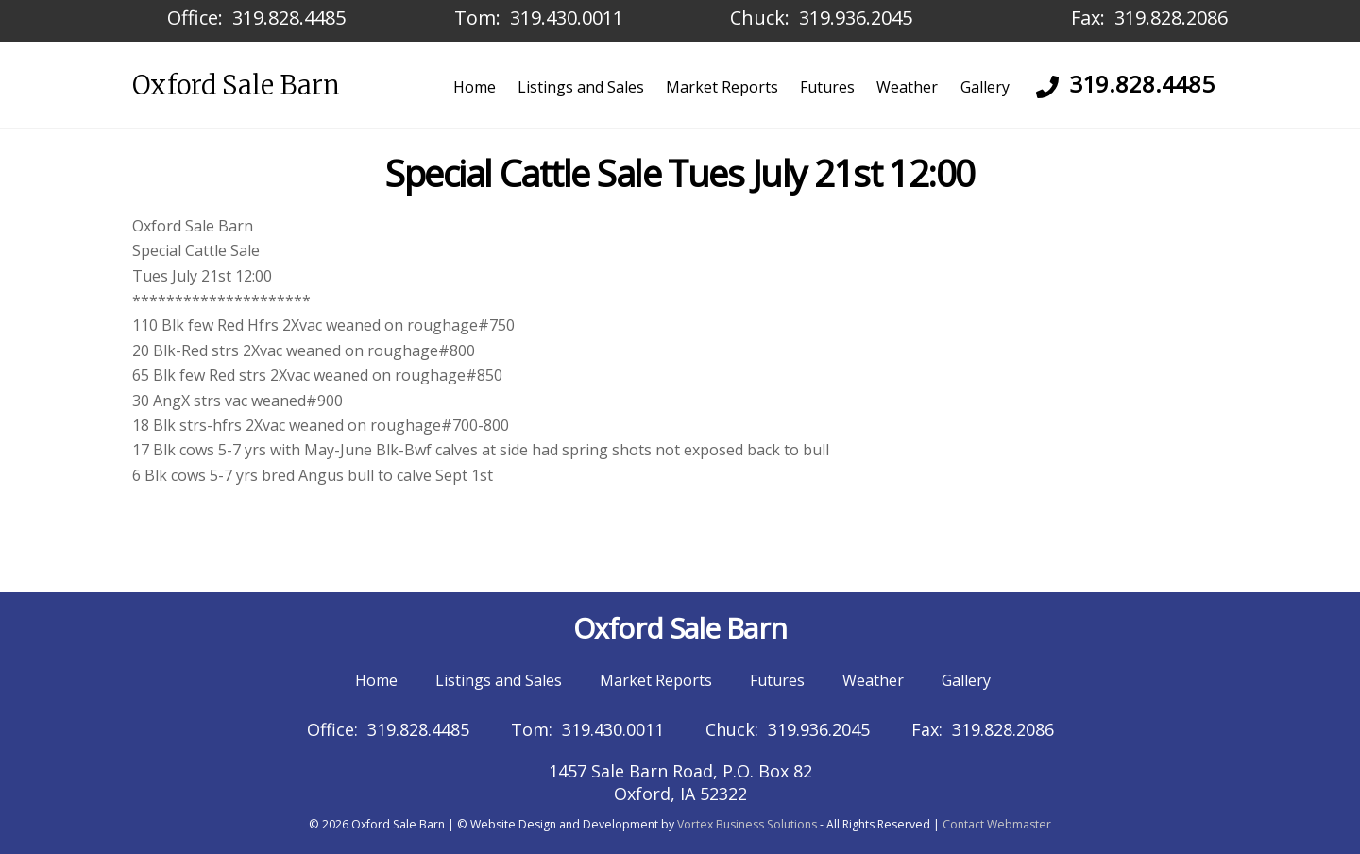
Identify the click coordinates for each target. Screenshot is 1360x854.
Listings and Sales (581, 87)
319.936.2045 (855, 17)
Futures (827, 87)
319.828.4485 (289, 17)
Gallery (985, 87)
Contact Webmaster (997, 824)
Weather (907, 87)
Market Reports (722, 87)
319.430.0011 (566, 17)
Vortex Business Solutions (747, 824)
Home (474, 87)
